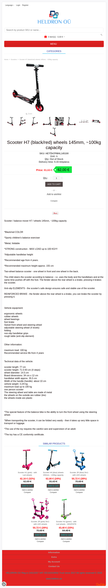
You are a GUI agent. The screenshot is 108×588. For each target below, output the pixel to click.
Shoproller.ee (101, 584)
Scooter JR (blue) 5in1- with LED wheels (79, 473)
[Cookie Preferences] (3, 584)
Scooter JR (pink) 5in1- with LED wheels (40, 523)
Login (18, 5)
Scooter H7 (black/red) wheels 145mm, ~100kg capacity (38, 59)
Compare (53, 201)
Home (6, 59)
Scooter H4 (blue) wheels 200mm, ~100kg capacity (53, 473)
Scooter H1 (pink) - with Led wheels (27, 473)
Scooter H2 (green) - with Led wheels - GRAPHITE (66, 523)
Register (25, 5)
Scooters (14, 59)
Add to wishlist (54, 194)
